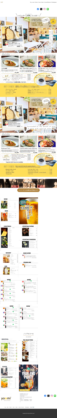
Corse (39, 2)
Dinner (36, 2)
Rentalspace (53, 2)
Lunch (33, 2)
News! (42, 2)
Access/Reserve (47, 2)
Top (31, 2)
